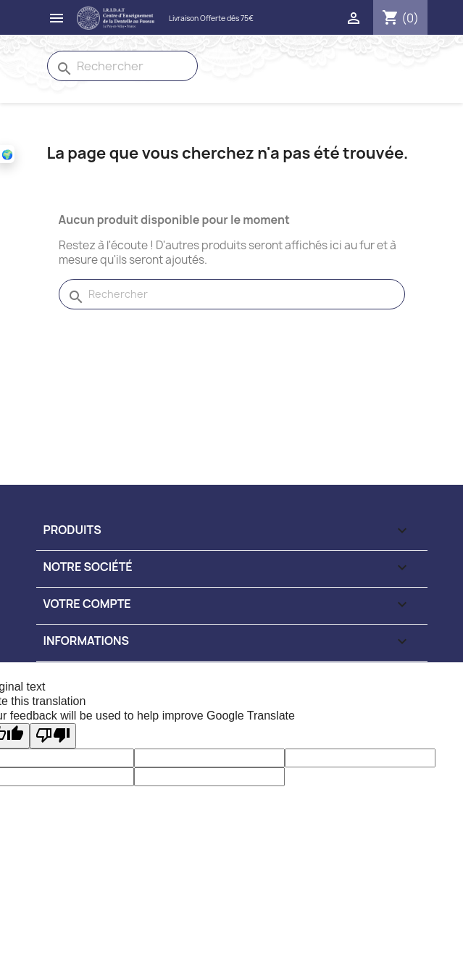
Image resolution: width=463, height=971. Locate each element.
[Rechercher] (122, 66)
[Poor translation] (53, 736)
